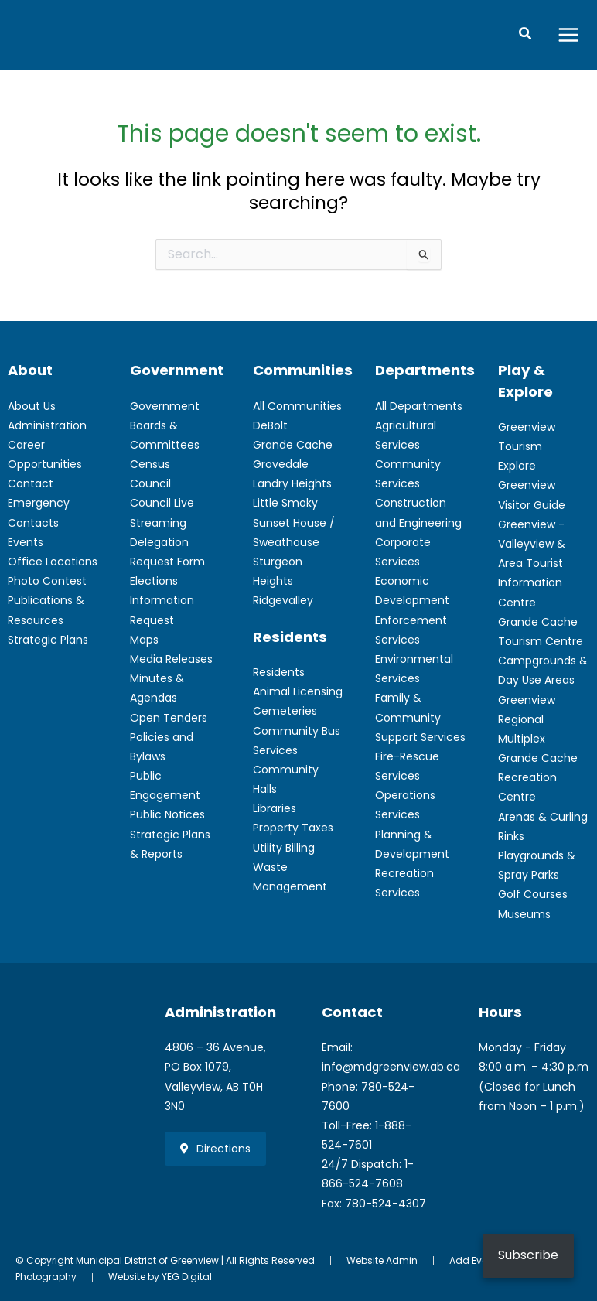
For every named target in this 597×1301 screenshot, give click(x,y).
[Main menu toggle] (568, 35)
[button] (526, 36)
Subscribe (528, 1255)
